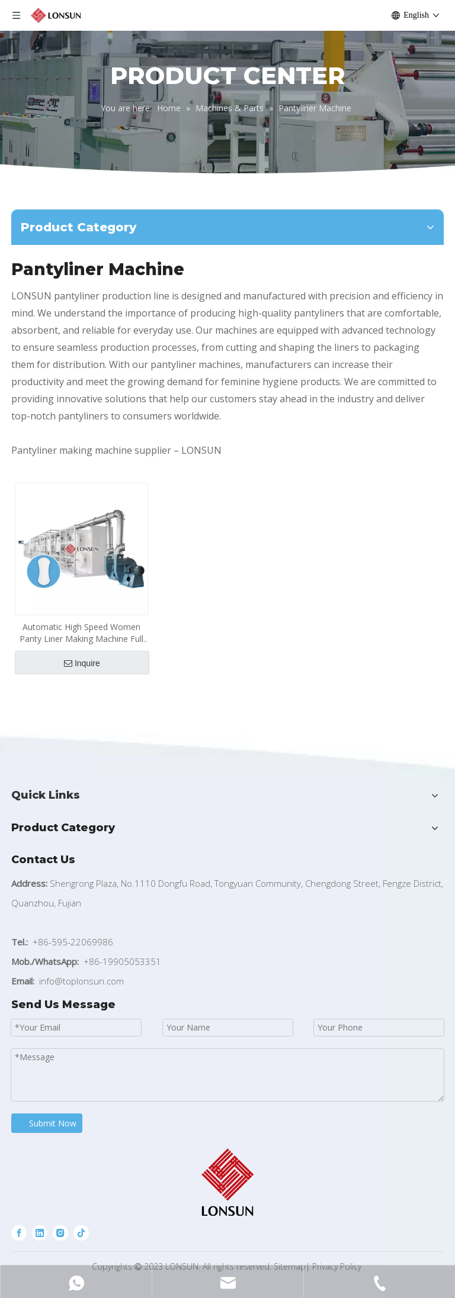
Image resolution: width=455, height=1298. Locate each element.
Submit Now (52, 1123)
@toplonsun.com (89, 981)
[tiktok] (81, 1233)
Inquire (82, 663)
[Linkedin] (39, 1233)
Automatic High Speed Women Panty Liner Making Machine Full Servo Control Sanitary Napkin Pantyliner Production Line (81, 633)
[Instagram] (60, 1233)
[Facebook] (19, 1233)
